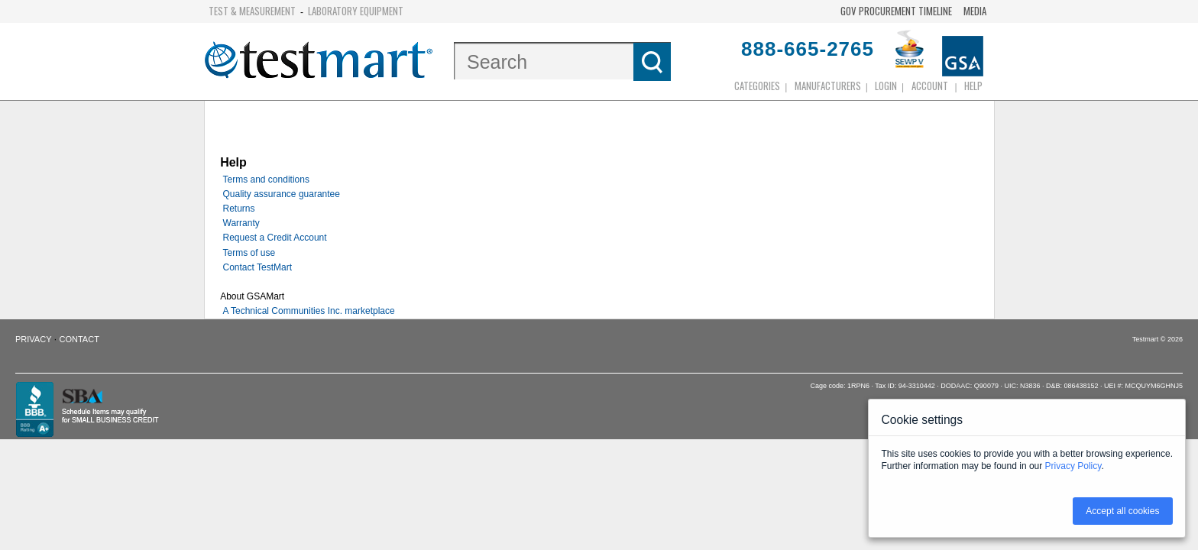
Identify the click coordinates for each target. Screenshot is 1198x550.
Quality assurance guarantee (281, 194)
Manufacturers (828, 85)
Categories (757, 85)
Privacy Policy (1073, 466)
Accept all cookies (1122, 511)
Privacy (33, 339)
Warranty (241, 223)
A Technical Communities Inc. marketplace (309, 311)
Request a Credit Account (275, 237)
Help (973, 85)
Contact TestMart (257, 267)
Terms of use (249, 252)
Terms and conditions (266, 179)
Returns (239, 208)
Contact (79, 339)
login (886, 85)
